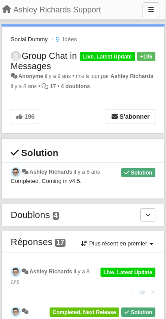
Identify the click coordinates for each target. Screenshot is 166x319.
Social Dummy (29, 39)
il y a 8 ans (87, 172)
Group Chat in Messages (44, 61)
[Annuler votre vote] (153, 292)
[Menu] (151, 9)
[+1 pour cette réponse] (142, 292)
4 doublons (75, 86)
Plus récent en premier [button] (117, 243)
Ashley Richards (132, 76)
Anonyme (30, 76)
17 (53, 86)
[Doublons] (147, 215)
